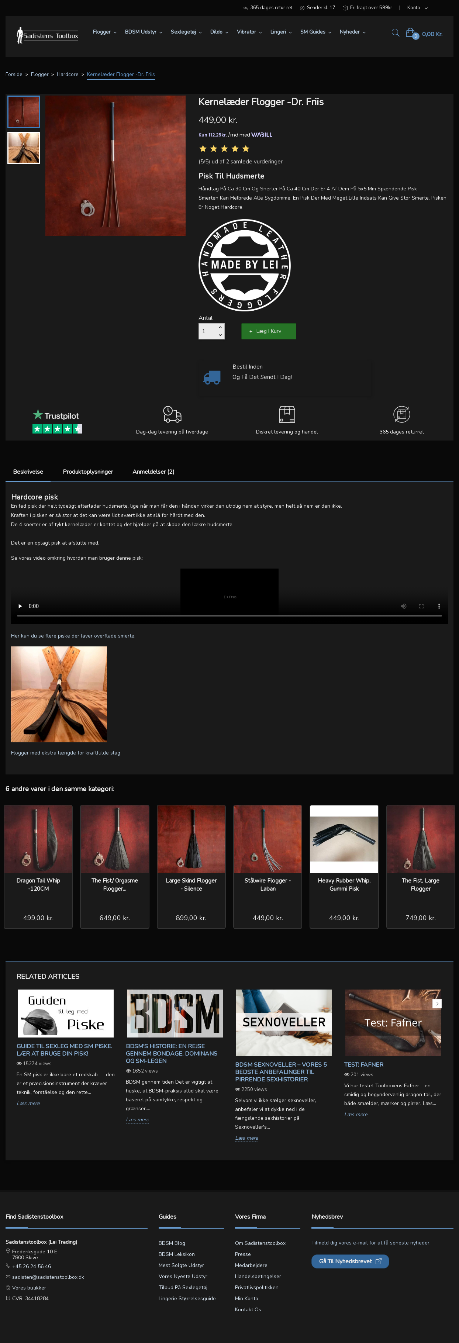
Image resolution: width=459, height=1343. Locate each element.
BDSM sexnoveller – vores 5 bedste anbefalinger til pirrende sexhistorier (281, 1072)
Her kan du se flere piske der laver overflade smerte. (73, 635)
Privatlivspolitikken (257, 1287)
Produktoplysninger (88, 472)
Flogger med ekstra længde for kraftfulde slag (65, 752)
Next (437, 1003)
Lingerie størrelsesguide (187, 1298)
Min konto (246, 1298)
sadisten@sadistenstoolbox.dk (47, 1277)
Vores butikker (28, 1287)
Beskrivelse (28, 472)
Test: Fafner (363, 1065)
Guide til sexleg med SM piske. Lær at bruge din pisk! (64, 1050)
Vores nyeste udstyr (183, 1276)
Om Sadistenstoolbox (260, 1243)
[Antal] (207, 331)
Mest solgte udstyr (181, 1265)
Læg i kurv (268, 331)
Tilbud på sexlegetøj (183, 1287)
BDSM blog (172, 1243)
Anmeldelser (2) (153, 472)
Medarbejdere (251, 1265)
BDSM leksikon (177, 1254)
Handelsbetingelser (258, 1276)
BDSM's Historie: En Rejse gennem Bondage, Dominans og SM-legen (171, 1053)
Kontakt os (248, 1309)
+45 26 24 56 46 (31, 1266)
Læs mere (28, 1104)
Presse (243, 1254)
